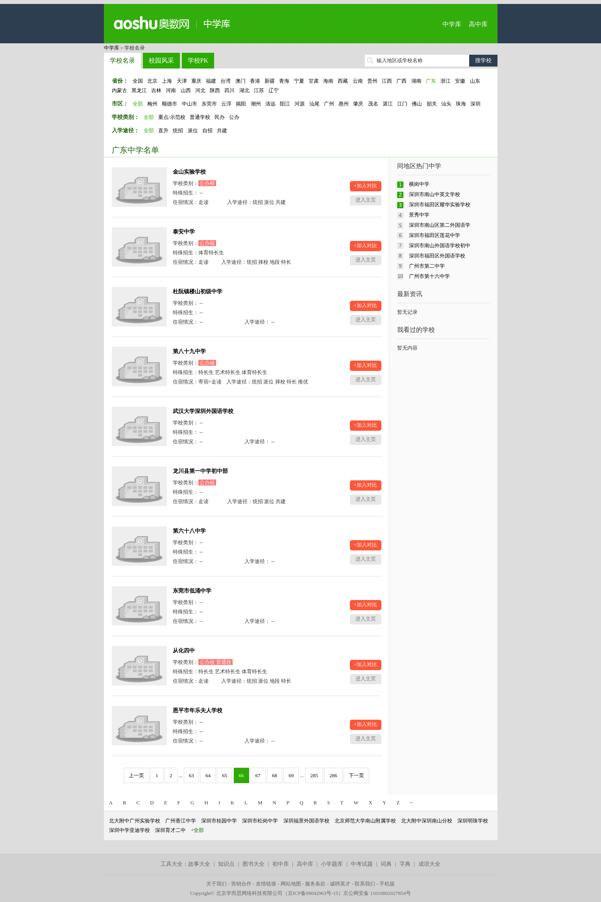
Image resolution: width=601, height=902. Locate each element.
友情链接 (266, 884)
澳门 (240, 81)
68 (274, 775)
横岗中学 (419, 184)
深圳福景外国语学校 (306, 821)
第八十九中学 (189, 351)
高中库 (478, 24)
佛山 (417, 104)
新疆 (269, 81)
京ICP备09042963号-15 (313, 893)
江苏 (259, 90)
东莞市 (209, 104)
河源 (299, 104)
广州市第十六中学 (429, 276)
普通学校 (200, 117)
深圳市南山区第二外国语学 (439, 225)
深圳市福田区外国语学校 (437, 256)
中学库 (451, 24)
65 (224, 775)
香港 (255, 81)
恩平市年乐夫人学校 (197, 710)
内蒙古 (119, 90)
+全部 (197, 830)
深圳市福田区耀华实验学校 (439, 204)
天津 (182, 81)
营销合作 (241, 884)
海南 (328, 81)
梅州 (152, 104)
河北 (200, 90)
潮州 (256, 104)
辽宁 (273, 90)
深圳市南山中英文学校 (434, 194)
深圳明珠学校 (472, 821)
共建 (222, 130)
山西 (186, 90)
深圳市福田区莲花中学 (434, 235)
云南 (358, 81)
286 (333, 775)
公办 (234, 117)
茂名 (373, 104)
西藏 (343, 81)
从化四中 (184, 651)
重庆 (196, 81)
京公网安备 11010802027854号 (377, 893)
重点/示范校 (171, 117)
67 (258, 775)
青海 (284, 81)
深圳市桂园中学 (219, 821)
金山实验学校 (189, 172)
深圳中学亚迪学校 (129, 830)
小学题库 (332, 864)
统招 (178, 130)
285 (314, 775)
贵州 (372, 81)
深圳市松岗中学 (260, 821)
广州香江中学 (180, 821)
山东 (475, 81)
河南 (171, 90)
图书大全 (253, 864)
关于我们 (216, 884)
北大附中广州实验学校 (134, 821)
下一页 (356, 775)
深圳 (475, 104)
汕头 (446, 104)
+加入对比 (365, 186)
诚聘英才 (340, 884)
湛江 (388, 104)
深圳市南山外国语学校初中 (439, 245)
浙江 (445, 81)
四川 (229, 90)
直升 (163, 130)
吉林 (156, 90)
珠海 (461, 104)
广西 (401, 81)
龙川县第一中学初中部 (200, 471)
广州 (329, 104)
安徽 (460, 81)
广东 (431, 81)
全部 (138, 104)
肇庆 (358, 104)
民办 (220, 117)
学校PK (198, 60)
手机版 (387, 884)
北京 (152, 81)
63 (191, 775)
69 (291, 775)
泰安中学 (184, 232)
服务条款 (315, 884)
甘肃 (314, 81)
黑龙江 (139, 90)
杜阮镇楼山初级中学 (197, 291)
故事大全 (199, 864)
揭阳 (241, 104)
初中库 (280, 864)
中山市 (189, 104)
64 (208, 775)
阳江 (285, 104)
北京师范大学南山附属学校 (365, 821)
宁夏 (299, 81)
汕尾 (314, 104)
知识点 (226, 864)
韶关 (432, 104)
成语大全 (429, 864)
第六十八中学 (189, 531)
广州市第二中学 (427, 266)
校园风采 (161, 60)
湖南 (416, 81)
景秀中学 (419, 215)
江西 (387, 81)
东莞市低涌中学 (192, 591)
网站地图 (291, 884)
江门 (402, 104)
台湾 (225, 81)
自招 (207, 130)
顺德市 (169, 104)
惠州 (343, 104)
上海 (167, 81)
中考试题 (362, 864)
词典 (386, 864)
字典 (405, 864)
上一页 (136, 775)
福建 (211, 81)
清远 (270, 104)
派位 (193, 130)
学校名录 (122, 60)
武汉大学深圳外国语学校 (203, 411)
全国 (138, 81)
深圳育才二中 (170, 830)
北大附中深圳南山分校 (426, 821)
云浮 (226, 104)
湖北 (244, 90)
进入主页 (365, 200)
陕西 (215, 90)
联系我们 (365, 884)
